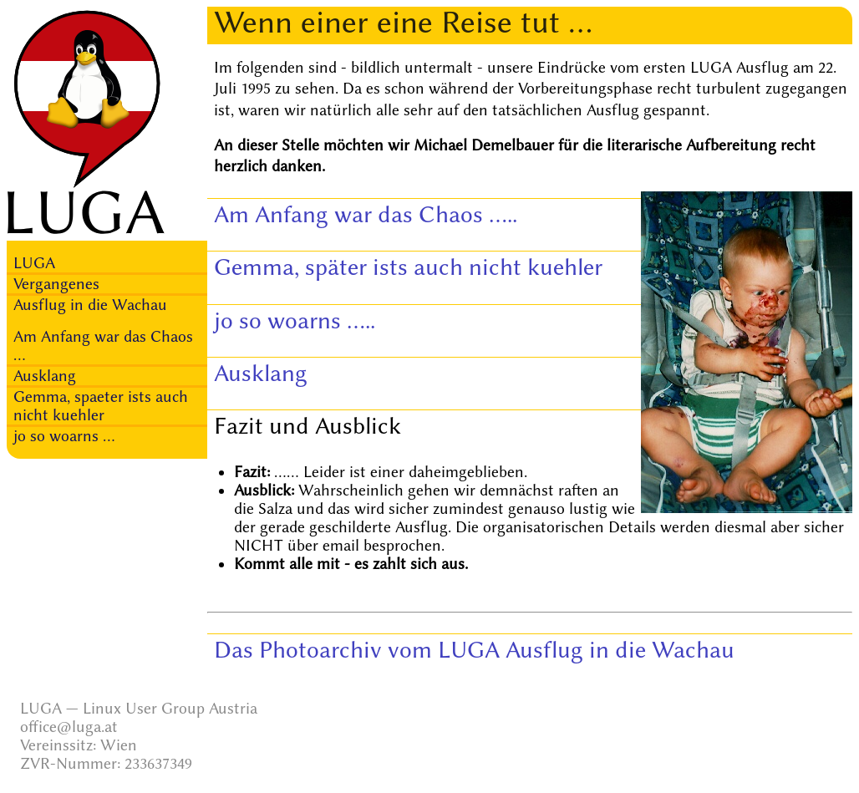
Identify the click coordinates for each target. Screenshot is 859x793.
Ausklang (44, 376)
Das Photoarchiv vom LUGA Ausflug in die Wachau (474, 649)
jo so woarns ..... (294, 320)
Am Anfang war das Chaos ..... (365, 214)
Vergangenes (56, 284)
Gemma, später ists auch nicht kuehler (408, 267)
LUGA (34, 263)
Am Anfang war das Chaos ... (103, 346)
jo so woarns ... (64, 436)
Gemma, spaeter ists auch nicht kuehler (100, 406)
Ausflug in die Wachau (90, 305)
